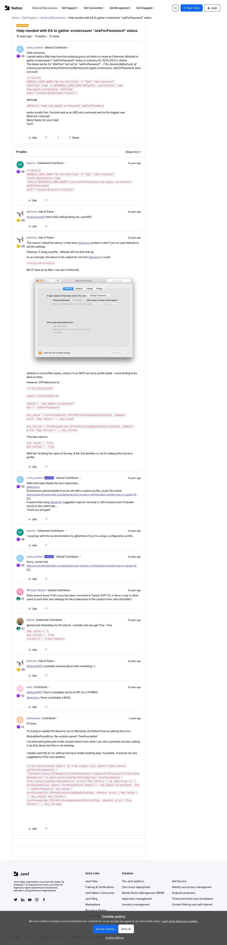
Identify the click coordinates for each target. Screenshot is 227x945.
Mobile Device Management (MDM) (143, 892)
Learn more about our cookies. (180, 921)
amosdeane (34, 718)
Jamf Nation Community (99, 892)
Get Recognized (121, 7)
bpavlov (31, 163)
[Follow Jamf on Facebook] (44, 899)
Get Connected (94, 7)
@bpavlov (84, 242)
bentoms (32, 211)
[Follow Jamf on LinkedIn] (22, 899)
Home (15, 17)
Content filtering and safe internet (192, 904)
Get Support (70, 7)
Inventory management (136, 904)
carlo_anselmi (35, 47)
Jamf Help (91, 881)
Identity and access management (192, 887)
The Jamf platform (133, 881)
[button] (192, 8)
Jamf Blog (91, 898)
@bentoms (33, 486)
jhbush (31, 619)
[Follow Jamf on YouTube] (30, 899)
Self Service (179, 881)
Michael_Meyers (36, 590)
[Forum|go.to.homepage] (13, 8)
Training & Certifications (99, 887)
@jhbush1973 (35, 666)
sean (29, 687)
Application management (137, 898)
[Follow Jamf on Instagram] (37, 899)
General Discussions (44, 7)
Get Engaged (145, 7)
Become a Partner (96, 910)
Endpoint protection (184, 892)
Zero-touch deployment (136, 887)
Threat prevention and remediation (192, 898)
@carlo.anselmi (36, 216)
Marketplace (92, 904)
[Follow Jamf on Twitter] (15, 899)
